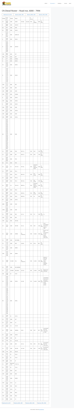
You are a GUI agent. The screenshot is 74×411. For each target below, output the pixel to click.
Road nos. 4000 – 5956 (30, 402)
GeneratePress (41, 409)
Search (70, 3)
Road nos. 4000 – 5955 (31, 14)
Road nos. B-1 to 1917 (8, 14)
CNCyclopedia (53, 3)
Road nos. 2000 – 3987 (19, 14)
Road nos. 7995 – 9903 (43, 14)
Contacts (65, 3)
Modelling (60, 3)
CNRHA (47, 3)
